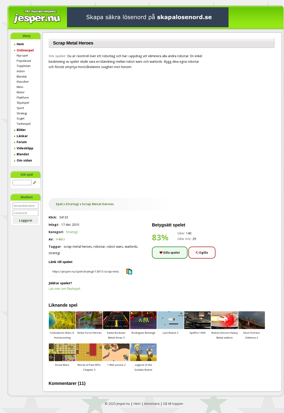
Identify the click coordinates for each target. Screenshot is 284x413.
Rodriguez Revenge (143, 322)
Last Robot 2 (170, 322)
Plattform (23, 97)
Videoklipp (23, 148)
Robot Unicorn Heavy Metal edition (224, 325)
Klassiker (23, 82)
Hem (19, 44)
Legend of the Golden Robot (143, 357)
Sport (20, 108)
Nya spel (22, 55)
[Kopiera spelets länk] (86, 272)
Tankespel (24, 124)
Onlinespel (24, 50)
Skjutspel (23, 103)
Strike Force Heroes (89, 322)
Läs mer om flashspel (64, 288)
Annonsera (152, 403)
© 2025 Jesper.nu (117, 403)
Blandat (22, 76)
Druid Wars (62, 354)
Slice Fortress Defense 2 (251, 325)
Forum (20, 142)
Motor (21, 92)
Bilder (20, 130)
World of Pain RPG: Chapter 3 (89, 357)
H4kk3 (60, 239)
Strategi (22, 113)
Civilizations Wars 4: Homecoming (62, 325)
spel (73, 305)
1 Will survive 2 (116, 354)
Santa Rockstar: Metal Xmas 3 (116, 325)
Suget (20, 118)
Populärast (24, 61)
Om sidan (23, 160)
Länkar (21, 136)
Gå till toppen (173, 403)
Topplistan (24, 66)
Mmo (20, 87)
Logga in (25, 220)
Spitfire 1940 (197, 322)
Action (21, 71)
